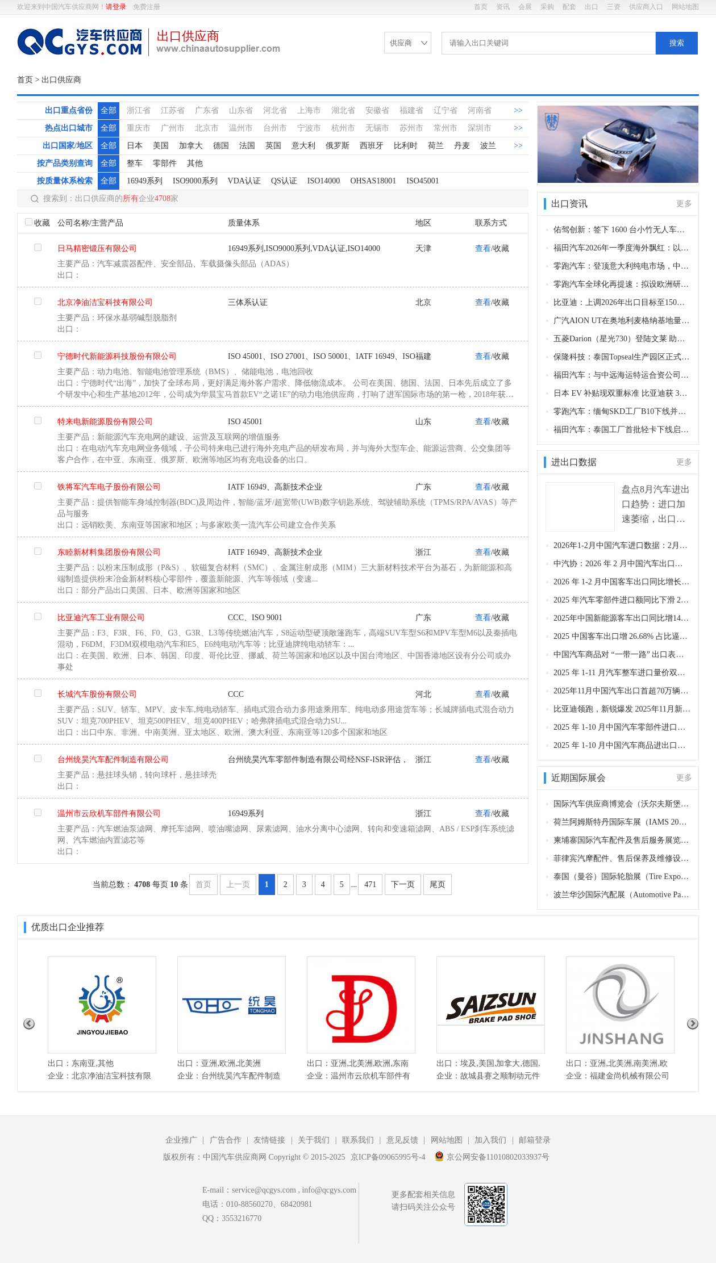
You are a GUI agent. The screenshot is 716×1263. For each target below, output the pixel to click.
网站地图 (685, 7)
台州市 (275, 128)
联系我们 (358, 1140)
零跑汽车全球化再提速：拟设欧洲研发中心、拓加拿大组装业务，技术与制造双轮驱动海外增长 (621, 284)
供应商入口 (646, 7)
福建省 (411, 110)
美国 (161, 145)
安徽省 (377, 110)
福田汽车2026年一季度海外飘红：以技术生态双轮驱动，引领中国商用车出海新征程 (621, 248)
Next (692, 1024)
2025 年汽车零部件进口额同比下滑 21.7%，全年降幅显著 (621, 600)
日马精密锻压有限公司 (97, 248)
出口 (591, 7)
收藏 (42, 223)
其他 (195, 163)
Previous (29, 1024)
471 (370, 884)
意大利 (303, 145)
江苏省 (173, 110)
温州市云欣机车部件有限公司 (109, 813)
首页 (481, 7)
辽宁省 (445, 110)
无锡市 (377, 128)
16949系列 (145, 181)
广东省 (207, 110)
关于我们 (314, 1140)
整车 (135, 163)
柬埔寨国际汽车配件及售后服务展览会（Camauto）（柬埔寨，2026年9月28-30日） (621, 840)
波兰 (488, 145)
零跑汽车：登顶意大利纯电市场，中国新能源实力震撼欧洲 (621, 266)
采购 (547, 7)
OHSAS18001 (373, 181)
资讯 (503, 7)
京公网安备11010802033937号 (492, 1156)
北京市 (207, 128)
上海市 (309, 110)
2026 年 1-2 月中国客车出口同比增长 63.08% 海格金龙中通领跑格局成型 (621, 582)
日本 (135, 145)
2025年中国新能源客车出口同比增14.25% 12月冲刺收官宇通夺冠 (621, 618)
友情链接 (269, 1140)
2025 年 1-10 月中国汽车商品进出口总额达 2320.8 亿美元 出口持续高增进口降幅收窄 (621, 745)
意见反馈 (402, 1140)
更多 (684, 203)
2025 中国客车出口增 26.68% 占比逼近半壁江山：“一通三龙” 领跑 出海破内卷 (621, 636)
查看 (483, 248)
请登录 (116, 7)
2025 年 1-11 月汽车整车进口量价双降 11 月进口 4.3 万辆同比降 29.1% (621, 672)
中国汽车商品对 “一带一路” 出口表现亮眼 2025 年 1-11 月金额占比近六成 (621, 654)
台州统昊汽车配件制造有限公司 (113, 759)
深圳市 (480, 128)
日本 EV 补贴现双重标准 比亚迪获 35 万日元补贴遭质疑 (621, 393)
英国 (273, 145)
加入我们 (490, 1140)
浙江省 (139, 110)
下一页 (403, 884)
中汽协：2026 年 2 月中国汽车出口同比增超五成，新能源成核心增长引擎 (621, 563)
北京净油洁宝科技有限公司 (105, 302)
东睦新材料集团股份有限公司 (109, 552)
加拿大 (191, 145)
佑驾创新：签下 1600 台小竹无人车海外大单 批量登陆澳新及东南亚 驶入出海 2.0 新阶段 (621, 229)
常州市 (445, 128)
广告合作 (226, 1140)
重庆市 (139, 128)
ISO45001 (422, 181)
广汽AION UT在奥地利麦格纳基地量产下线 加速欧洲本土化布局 (621, 320)
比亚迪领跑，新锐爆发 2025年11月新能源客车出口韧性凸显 (621, 709)
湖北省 (343, 110)
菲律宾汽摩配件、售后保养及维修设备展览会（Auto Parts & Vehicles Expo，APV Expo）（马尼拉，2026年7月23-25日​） (621, 858)
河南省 (480, 110)
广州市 (173, 128)
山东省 (241, 110)
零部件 (165, 163)
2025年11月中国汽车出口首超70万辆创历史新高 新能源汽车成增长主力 (621, 691)
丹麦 (462, 145)
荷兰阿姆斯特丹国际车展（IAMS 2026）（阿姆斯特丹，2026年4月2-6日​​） (621, 822)
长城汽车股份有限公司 (97, 694)
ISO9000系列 (195, 181)
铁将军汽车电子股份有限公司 (109, 487)
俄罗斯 (337, 145)
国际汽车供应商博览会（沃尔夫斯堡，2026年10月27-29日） (621, 804)
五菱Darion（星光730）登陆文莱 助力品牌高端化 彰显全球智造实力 (621, 338)
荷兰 (436, 145)
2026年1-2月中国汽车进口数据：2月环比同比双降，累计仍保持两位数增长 (621, 545)
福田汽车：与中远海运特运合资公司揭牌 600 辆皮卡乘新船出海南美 (621, 375)
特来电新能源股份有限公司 (105, 421)
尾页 (438, 884)
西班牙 (372, 145)
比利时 (406, 145)
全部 (108, 110)
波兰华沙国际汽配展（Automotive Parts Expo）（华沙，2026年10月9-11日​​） (621, 894)
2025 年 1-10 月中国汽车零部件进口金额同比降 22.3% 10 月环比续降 (621, 727)
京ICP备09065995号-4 (388, 1157)
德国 (221, 145)
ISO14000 (323, 181)
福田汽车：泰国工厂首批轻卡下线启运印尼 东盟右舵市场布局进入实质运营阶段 (621, 429)
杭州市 (343, 128)
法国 (247, 145)
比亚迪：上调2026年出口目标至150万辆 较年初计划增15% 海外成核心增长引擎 (621, 302)
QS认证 (284, 181)
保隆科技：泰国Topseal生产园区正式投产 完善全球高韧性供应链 (621, 357)
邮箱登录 (535, 1140)
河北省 (275, 110)
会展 (525, 7)
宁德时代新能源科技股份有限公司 (117, 356)
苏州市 (411, 128)
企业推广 (181, 1140)
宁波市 (309, 128)
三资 (614, 7)
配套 (569, 7)
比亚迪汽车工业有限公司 (101, 617)
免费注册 (146, 7)
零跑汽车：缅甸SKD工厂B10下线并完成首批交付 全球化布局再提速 (621, 411)
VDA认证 (244, 181)
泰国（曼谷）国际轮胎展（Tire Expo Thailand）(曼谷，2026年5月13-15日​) (621, 876)
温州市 (241, 128)
